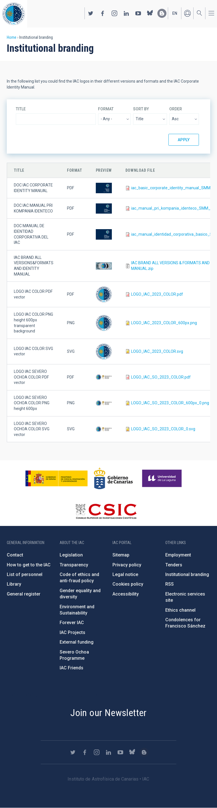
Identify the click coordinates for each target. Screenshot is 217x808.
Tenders (173, 565)
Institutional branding (187, 574)
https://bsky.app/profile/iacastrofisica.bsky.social (150, 13)
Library (14, 584)
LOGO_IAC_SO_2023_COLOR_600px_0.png (170, 403)
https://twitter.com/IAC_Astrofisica (91, 13)
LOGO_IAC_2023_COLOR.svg (157, 351)
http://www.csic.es (106, 511)
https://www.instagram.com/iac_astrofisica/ (114, 13)
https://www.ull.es (162, 478)
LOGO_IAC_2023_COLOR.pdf (157, 294)
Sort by (141, 109)
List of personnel (24, 574)
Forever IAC (72, 622)
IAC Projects (72, 632)
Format (106, 109)
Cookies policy (127, 584)
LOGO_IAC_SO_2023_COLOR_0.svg (163, 429)
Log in (187, 13)
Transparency (74, 565)
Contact (15, 555)
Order (175, 109)
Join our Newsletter (108, 712)
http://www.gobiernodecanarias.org (113, 478)
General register (23, 594)
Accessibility (125, 594)
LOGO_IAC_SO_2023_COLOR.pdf (161, 377)
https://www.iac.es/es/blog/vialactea (162, 13)
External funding (77, 642)
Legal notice (125, 574)
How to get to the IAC (29, 565)
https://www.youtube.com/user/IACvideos (138, 13)
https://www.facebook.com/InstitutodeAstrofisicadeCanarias (102, 13)
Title (21, 109)
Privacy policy (126, 565)
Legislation (71, 555)
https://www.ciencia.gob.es (56, 478)
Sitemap (120, 555)
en (174, 13)
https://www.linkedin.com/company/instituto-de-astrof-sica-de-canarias (126, 13)
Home (11, 37)
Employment (178, 555)
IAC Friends (71, 668)
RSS (169, 584)
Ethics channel (180, 610)
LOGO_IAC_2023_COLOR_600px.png (164, 323)
